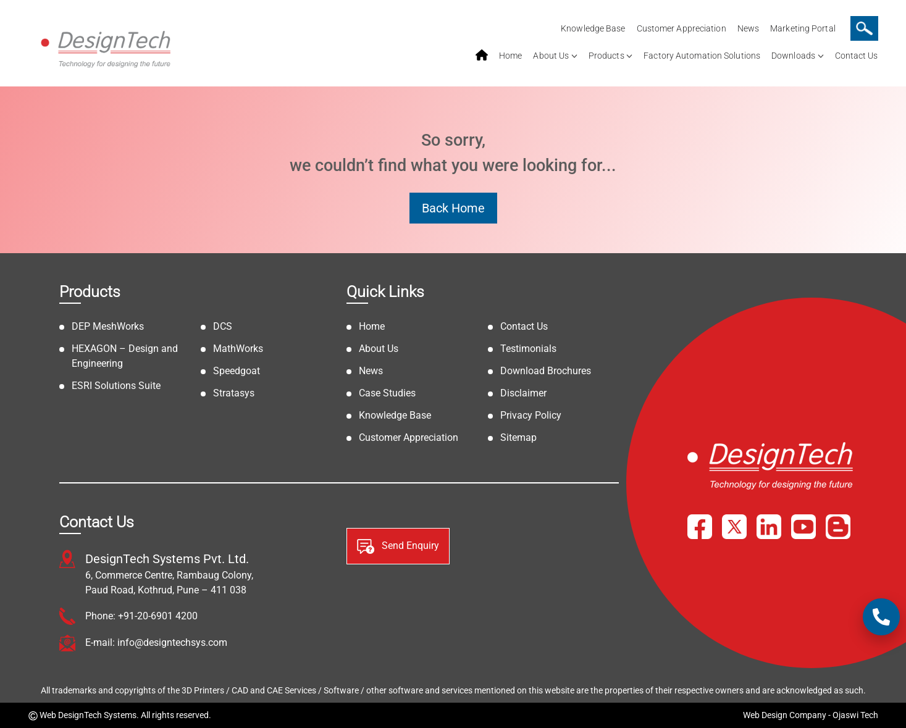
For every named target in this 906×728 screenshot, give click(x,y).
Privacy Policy (530, 415)
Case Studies (387, 393)
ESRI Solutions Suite (116, 385)
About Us (551, 56)
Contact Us (856, 56)
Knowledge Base (593, 28)
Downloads (793, 56)
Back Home (453, 208)
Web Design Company (784, 715)
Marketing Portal (803, 28)
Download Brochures (545, 371)
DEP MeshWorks (108, 326)
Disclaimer (523, 393)
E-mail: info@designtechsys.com (156, 642)
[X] (734, 526)
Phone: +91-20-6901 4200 (141, 616)
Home (510, 56)
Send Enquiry (398, 546)
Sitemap (518, 437)
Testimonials (528, 348)
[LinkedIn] (769, 526)
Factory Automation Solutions (702, 56)
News (748, 28)
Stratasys (233, 393)
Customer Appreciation (681, 28)
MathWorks (238, 348)
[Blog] (838, 526)
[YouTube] (803, 526)
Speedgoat (236, 371)
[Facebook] (699, 526)
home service (482, 55)
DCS (222, 326)
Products (606, 56)
